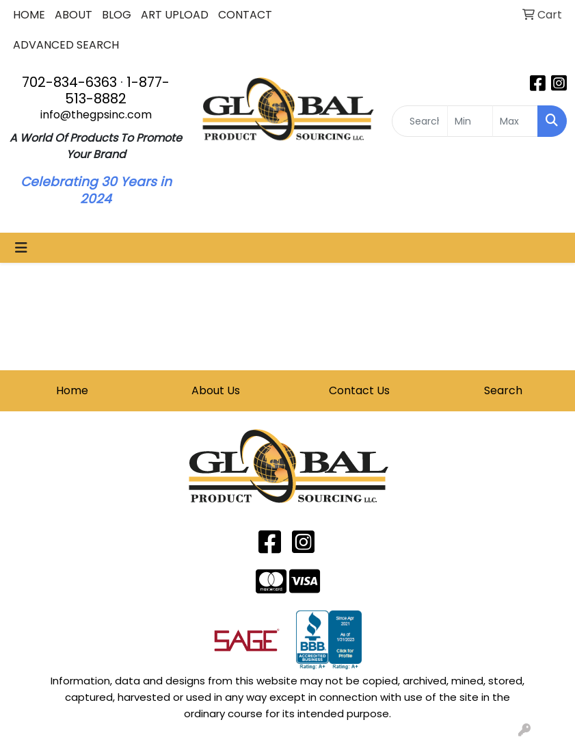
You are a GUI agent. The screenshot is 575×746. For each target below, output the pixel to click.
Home (72, 390)
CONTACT (245, 15)
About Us (215, 390)
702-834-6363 (69, 82)
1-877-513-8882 (117, 90)
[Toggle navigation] (21, 247)
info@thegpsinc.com (96, 115)
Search (503, 390)
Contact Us (359, 390)
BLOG (116, 15)
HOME (29, 15)
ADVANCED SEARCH (66, 45)
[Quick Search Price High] (515, 121)
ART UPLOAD (175, 15)
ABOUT (73, 15)
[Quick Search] (420, 121)
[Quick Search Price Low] (470, 121)
